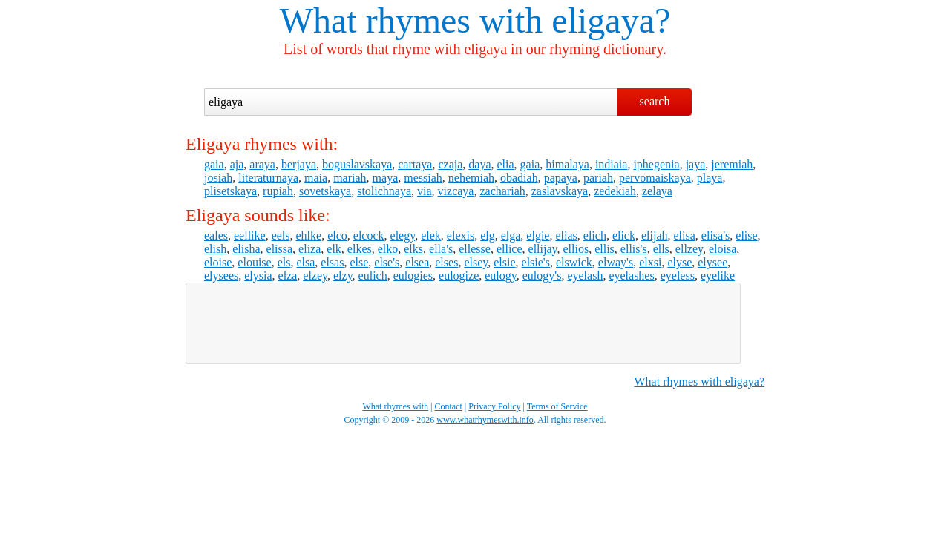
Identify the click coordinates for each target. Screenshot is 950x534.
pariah (598, 177)
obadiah (519, 177)
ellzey (689, 249)
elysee (712, 262)
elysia (258, 275)
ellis (604, 249)
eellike (250, 235)
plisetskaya (230, 191)
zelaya (657, 191)
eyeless (678, 275)
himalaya (567, 164)
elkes (359, 249)
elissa (279, 249)
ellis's (633, 249)
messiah (423, 177)
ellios (576, 249)
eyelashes (631, 275)
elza (288, 275)
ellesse (475, 249)
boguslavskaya (357, 164)
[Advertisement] (463, 323)
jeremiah (732, 164)
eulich (372, 275)
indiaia (611, 164)
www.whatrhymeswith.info (485, 420)
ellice (509, 249)
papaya (560, 177)
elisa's (715, 235)
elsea (417, 262)
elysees (221, 275)
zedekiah (615, 191)
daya (479, 164)
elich (594, 235)
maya (386, 177)
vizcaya (456, 191)
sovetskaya (325, 191)
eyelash (585, 275)
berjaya (298, 164)
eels (281, 235)
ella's (441, 249)
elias (566, 235)
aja (237, 164)
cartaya (415, 164)
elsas (332, 262)
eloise (218, 262)
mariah (349, 177)
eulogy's (542, 275)
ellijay (542, 249)
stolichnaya (384, 191)
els (284, 262)
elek (431, 235)
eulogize (459, 275)
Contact (448, 406)
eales (216, 235)
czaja (450, 164)
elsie (504, 262)
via (424, 191)
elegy (403, 235)
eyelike (718, 275)
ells (661, 249)
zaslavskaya (559, 191)
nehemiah (471, 177)
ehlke (309, 235)
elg (487, 235)
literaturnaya (268, 177)
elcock (368, 235)
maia (315, 177)
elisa (684, 235)
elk (334, 249)
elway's (615, 262)
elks (413, 249)
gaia (214, 164)
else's (386, 262)
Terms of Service (557, 406)
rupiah (278, 191)
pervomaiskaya (655, 177)
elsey (476, 262)
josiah (218, 177)
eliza (309, 249)
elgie (537, 235)
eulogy (501, 275)
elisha (246, 249)
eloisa (722, 249)
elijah (654, 235)
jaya (696, 164)
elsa (305, 262)
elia (505, 164)
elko (388, 249)
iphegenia (656, 164)
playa (710, 177)
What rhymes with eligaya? (700, 381)
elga (511, 235)
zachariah (502, 191)
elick (623, 235)
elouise (254, 262)
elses (446, 262)
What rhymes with (411, 20)
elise (746, 235)
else (359, 262)
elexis (460, 235)
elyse (679, 262)
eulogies (413, 275)
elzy (343, 275)
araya (262, 164)
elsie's (536, 262)
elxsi (650, 262)
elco (337, 235)
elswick (574, 262)
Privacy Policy (494, 406)
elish (215, 249)
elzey (315, 275)
